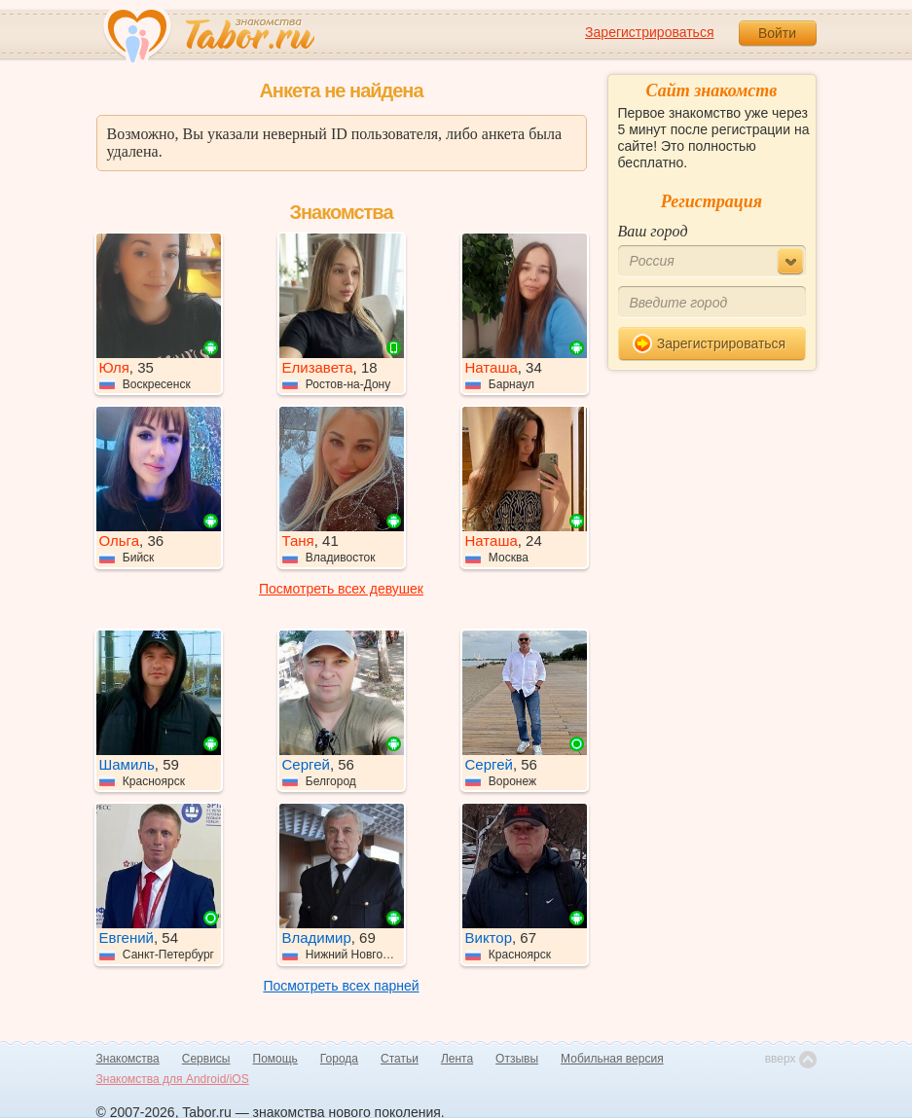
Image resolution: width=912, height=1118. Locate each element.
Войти (777, 33)
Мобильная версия (612, 1058)
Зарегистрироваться (649, 32)
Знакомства (128, 1058)
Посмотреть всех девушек (341, 588)
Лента (457, 1058)
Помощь (275, 1058)
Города (339, 1058)
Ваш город (653, 231)
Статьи (400, 1058)
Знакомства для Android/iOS (172, 1079)
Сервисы (206, 1058)
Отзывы (516, 1058)
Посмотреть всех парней (341, 985)
